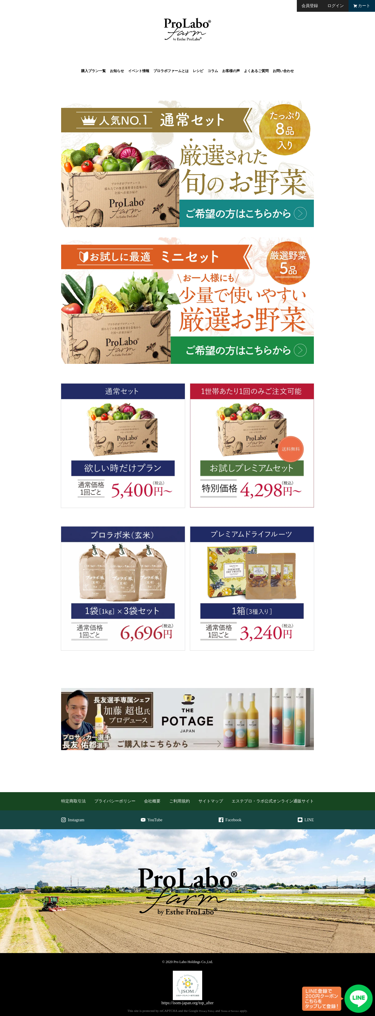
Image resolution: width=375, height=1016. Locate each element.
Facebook (230, 819)
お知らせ (117, 71)
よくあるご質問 (256, 71)
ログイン (335, 6)
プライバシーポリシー (114, 801)
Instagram (72, 819)
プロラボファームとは (171, 71)
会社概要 (152, 801)
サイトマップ (210, 801)
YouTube (152, 819)
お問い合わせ (283, 71)
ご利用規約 (179, 801)
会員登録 (310, 6)
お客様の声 (231, 71)
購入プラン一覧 (93, 71)
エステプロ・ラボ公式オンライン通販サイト (273, 801)
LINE (306, 819)
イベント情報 (138, 71)
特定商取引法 (73, 801)
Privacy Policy (206, 1011)
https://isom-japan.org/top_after (187, 1003)
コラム (212, 71)
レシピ (198, 71)
